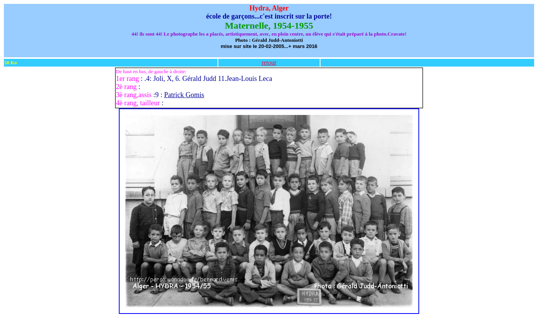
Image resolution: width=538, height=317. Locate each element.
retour (269, 62)
